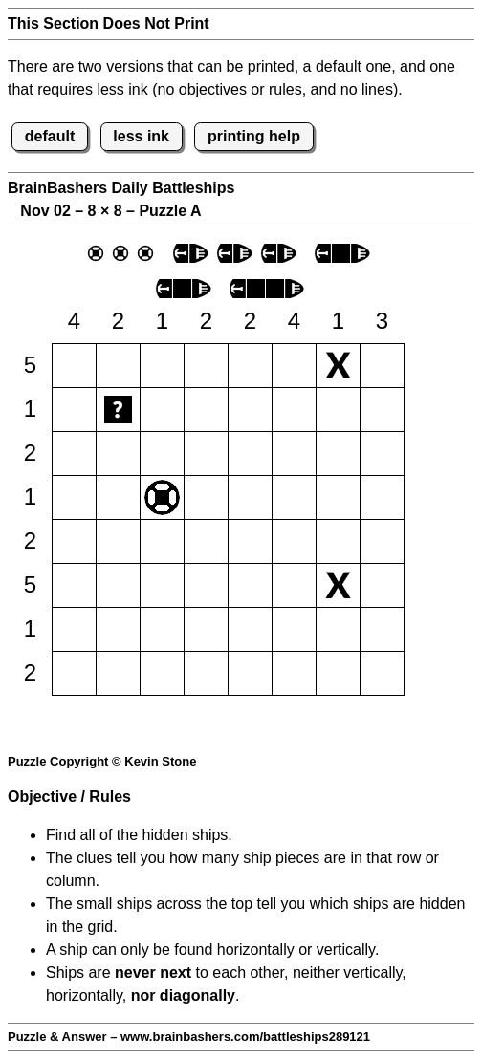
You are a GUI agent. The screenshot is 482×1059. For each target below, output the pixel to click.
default (50, 136)
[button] (74, 365)
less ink (141, 136)
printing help (254, 136)
